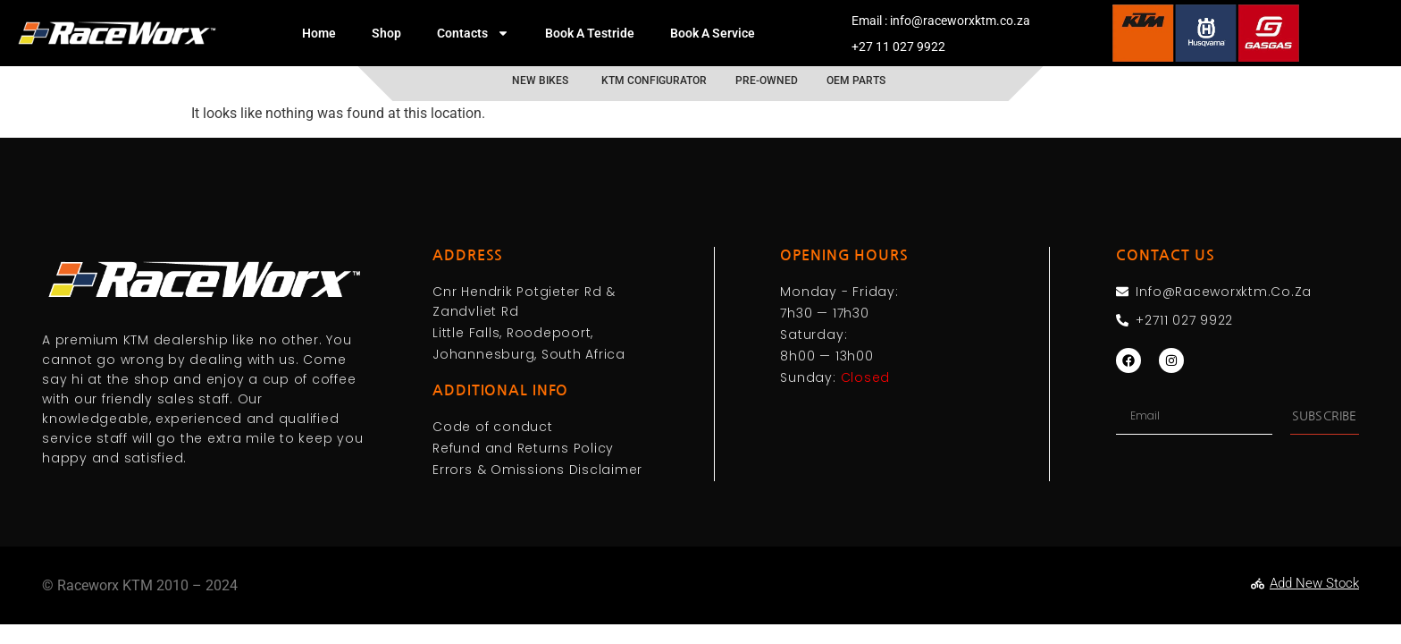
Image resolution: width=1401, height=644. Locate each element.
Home (319, 33)
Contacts (473, 33)
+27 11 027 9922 (898, 46)
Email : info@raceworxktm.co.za (941, 20)
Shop (386, 33)
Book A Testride (589, 33)
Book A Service (712, 33)
